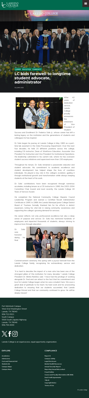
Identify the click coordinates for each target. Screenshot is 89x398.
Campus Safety (50, 358)
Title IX (47, 380)
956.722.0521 (8, 314)
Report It (48, 356)
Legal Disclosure (50, 361)
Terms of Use (49, 385)
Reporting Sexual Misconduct (55, 369)
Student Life (6, 364)
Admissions (6, 358)
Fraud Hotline (49, 372)
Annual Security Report (53, 366)
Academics (6, 356)
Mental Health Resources (53, 364)
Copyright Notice (50, 382)
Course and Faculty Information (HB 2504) (59, 374)
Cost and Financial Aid (9, 361)
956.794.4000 (8, 325)
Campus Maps (7, 366)
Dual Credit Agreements (53, 377)
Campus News (7, 369)
